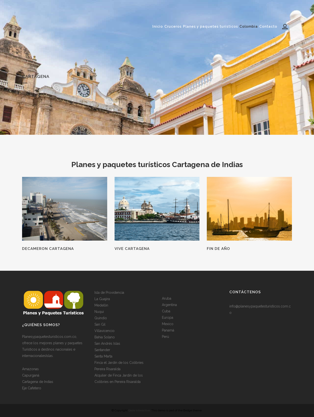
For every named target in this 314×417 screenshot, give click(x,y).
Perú (165, 337)
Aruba (166, 298)
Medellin (101, 305)
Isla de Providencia (109, 292)
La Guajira (102, 299)
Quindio (100, 318)
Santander (102, 350)
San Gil (99, 324)
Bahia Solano (104, 337)
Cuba (166, 311)
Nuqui (99, 312)
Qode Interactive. (139, 410)
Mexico (167, 324)
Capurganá (30, 375)
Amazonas (30, 369)
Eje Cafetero (31, 388)
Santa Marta (103, 356)
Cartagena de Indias (37, 382)
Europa (167, 317)
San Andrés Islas (107, 343)
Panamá (168, 330)
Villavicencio (104, 331)
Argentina (169, 305)
